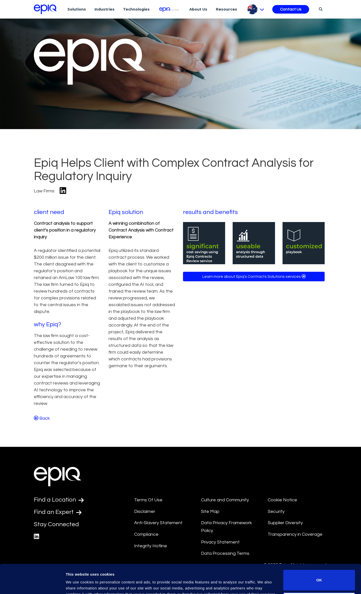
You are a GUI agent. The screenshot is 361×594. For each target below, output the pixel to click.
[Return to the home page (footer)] (45, 9)
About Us (198, 9)
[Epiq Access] (169, 9)
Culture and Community (225, 500)
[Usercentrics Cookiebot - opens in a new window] (32, 584)
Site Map (210, 511)
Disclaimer (144, 511)
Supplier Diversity (285, 522)
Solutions (76, 9)
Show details (77, 583)
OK (319, 555)
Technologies (136, 9)
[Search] (320, 9)
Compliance (146, 534)
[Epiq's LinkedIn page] (36, 536)
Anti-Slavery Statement (158, 522)
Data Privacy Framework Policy (226, 526)
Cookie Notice (282, 500)
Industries (105, 9)
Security (276, 511)
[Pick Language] (255, 9)
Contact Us (290, 9)
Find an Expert (57, 512)
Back (42, 418)
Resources (226, 9)
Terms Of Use (148, 500)
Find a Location (59, 500)
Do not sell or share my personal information (319, 577)
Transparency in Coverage (295, 534)
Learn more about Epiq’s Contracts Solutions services (254, 276)
